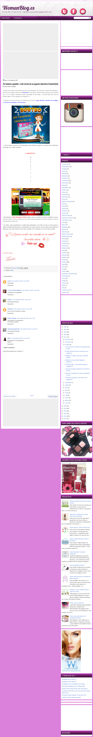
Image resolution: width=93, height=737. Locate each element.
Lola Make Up (66, 220)
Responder (10, 285)
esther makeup (11, 318)
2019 (65, 332)
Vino (63, 287)
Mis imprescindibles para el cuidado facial (73, 686)
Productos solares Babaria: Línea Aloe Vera (74, 695)
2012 (65, 416)
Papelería (64, 248)
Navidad (64, 241)
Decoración (65, 183)
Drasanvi (64, 190)
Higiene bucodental (67, 201)
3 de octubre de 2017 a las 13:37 (22, 299)
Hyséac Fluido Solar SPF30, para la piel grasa (74, 688)
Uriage (64, 280)
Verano (64, 283)
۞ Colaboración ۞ (17, 18)
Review (64, 262)
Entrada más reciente (9, 396)
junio (66, 390)
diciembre (68, 339)
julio (66, 387)
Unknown (10, 309)
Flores (63, 199)
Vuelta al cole (65, 290)
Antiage (64, 169)
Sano (63, 266)
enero (67, 403)
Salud (63, 264)
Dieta (63, 185)
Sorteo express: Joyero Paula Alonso (80, 527)
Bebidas (64, 173)
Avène (64, 171)
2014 (65, 411)
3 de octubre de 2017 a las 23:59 (23, 309)
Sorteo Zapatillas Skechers (77, 565)
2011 (65, 418)
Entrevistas (65, 197)
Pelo (63, 250)
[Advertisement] (30, 37)
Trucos (64, 278)
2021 (65, 327)
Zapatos (64, 292)
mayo (67, 392)
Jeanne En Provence (68, 218)
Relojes (64, 259)
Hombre (64, 208)
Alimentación (65, 166)
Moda (63, 238)
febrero (67, 400)
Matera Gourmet (66, 234)
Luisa (9, 281)
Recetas (64, 255)
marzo (67, 397)
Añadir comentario (9, 347)
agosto (67, 385)
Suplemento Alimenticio (68, 273)
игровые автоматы (15, 0)
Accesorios (65, 164)
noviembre (68, 342)
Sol (63, 269)
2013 (65, 413)
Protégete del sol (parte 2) (69, 681)
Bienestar (64, 176)
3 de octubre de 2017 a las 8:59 (30, 290)
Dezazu (9, 299)
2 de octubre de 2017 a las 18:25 (20, 281)
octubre (67, 344)
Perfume (64, 252)
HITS (63, 204)
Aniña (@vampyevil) (13, 329)
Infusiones (65, 210)
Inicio (31, 395)
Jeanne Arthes (66, 215)
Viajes (63, 285)
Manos (64, 224)
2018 (65, 334)
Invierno (64, 213)
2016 (65, 406)
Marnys (64, 229)
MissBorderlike (66, 236)
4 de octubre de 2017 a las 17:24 (26, 318)
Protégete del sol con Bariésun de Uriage (73, 684)
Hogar (63, 206)
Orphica (64, 245)
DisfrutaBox (65, 187)
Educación (65, 194)
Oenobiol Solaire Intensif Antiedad (71, 697)
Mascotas (64, 231)
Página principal (6, 18)
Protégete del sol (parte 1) (69, 679)
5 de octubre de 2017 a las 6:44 (28, 329)
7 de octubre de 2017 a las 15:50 (20, 338)
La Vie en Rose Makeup (14, 290)
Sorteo (11, 270)
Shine (9, 338)
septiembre (68, 382)
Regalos (64, 257)
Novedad (64, 243)
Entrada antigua (53, 396)
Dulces (64, 192)
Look (63, 222)
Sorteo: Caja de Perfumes (77, 603)
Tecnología (65, 276)
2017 (65, 337)
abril (66, 395)
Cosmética (65, 180)
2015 (65, 408)
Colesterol (65, 178)
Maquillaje (65, 227)
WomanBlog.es (18, 7)
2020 (65, 329)
